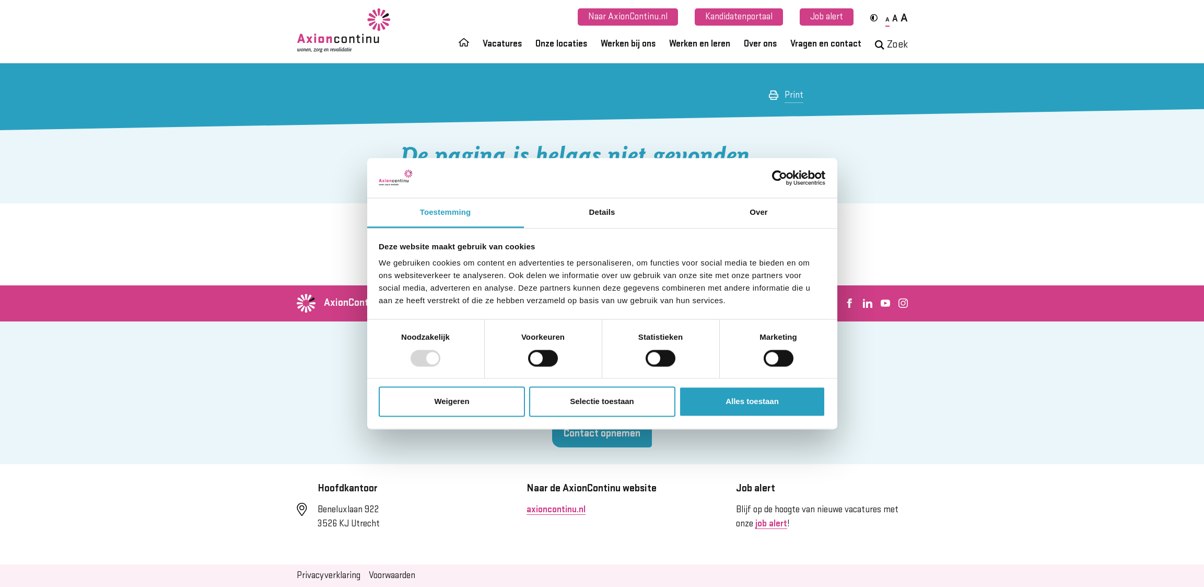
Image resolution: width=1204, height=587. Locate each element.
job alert (771, 523)
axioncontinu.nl (556, 509)
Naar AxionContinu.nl (628, 16)
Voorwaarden (392, 575)
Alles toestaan (752, 401)
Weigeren (451, 401)
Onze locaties (561, 44)
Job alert (826, 16)
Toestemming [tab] (445, 212)
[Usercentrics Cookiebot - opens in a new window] (779, 178)
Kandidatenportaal (739, 16)
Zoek (891, 44)
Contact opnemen (602, 433)
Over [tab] (759, 212)
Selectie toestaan (602, 401)
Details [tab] (602, 212)
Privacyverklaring (328, 575)
